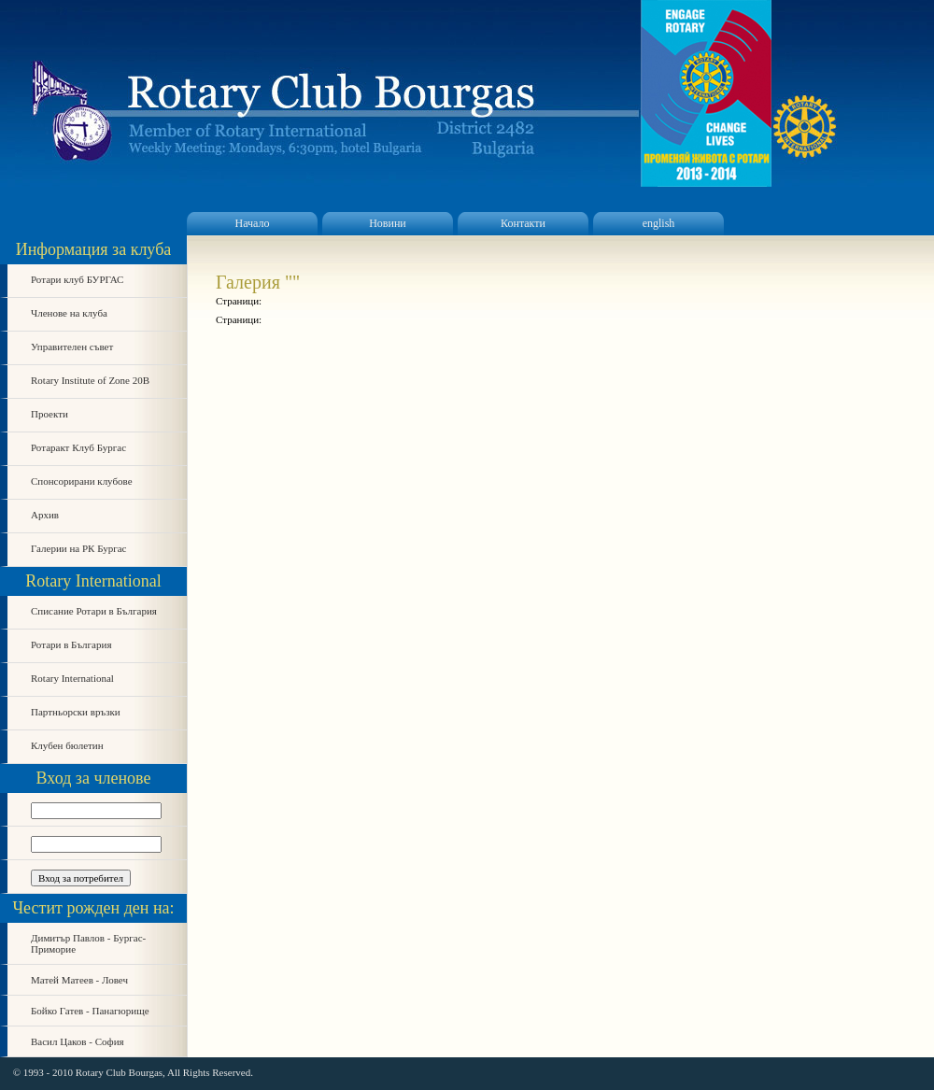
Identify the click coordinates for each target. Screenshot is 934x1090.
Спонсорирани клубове (82, 481)
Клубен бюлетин (67, 745)
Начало (252, 223)
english (659, 223)
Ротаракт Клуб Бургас (78, 447)
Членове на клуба (69, 313)
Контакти (523, 223)
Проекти (49, 413)
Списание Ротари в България (94, 610)
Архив (45, 514)
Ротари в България (71, 644)
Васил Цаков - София (77, 1041)
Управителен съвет (72, 346)
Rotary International (72, 678)
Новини (387, 223)
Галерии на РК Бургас (79, 548)
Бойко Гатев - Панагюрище (90, 1010)
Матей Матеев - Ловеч (79, 979)
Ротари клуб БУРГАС (77, 279)
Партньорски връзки (75, 711)
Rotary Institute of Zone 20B (90, 380)
